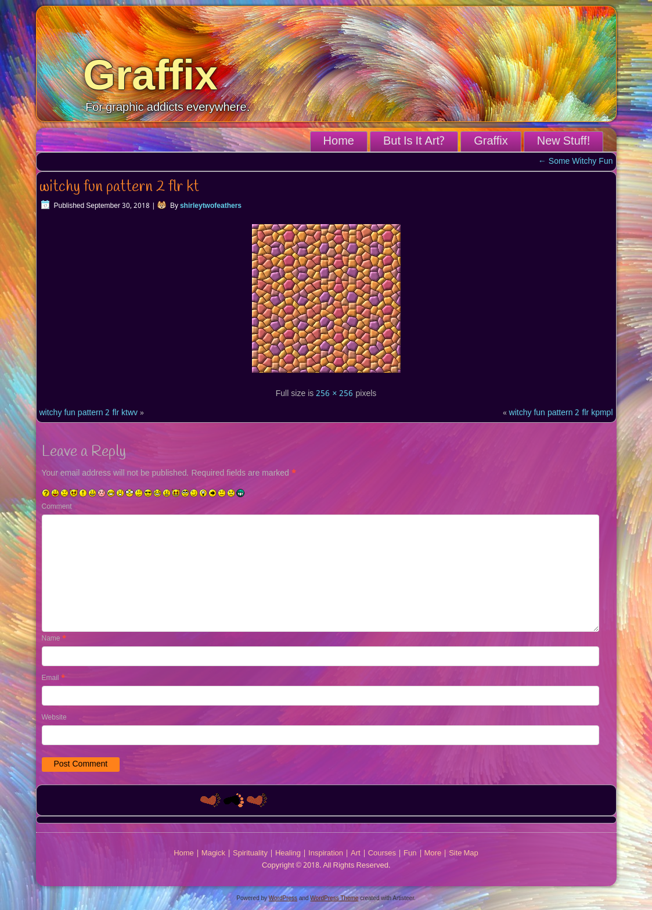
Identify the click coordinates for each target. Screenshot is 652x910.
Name (54, 639)
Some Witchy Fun (575, 161)
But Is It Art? (414, 142)
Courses (382, 853)
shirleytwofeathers (211, 206)
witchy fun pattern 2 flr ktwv (88, 413)
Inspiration (325, 853)
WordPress (283, 898)
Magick (213, 853)
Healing (288, 853)
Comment (57, 507)
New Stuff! (563, 142)
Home (338, 142)
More (433, 853)
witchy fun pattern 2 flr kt (119, 187)
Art (356, 853)
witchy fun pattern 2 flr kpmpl (561, 413)
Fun (410, 853)
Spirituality (250, 853)
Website (54, 718)
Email (53, 678)
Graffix (150, 75)
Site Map (463, 853)
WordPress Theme (334, 898)
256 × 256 (334, 394)
